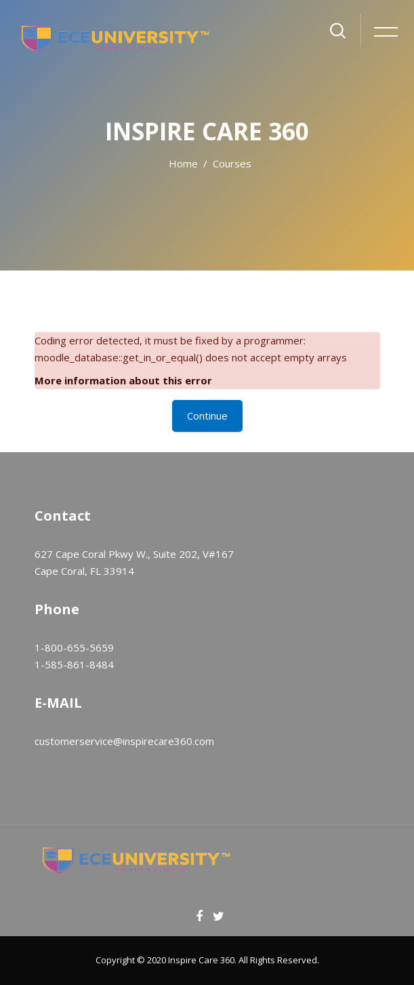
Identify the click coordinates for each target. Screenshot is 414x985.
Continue (207, 415)
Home (183, 163)
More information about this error (123, 380)
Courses (232, 163)
